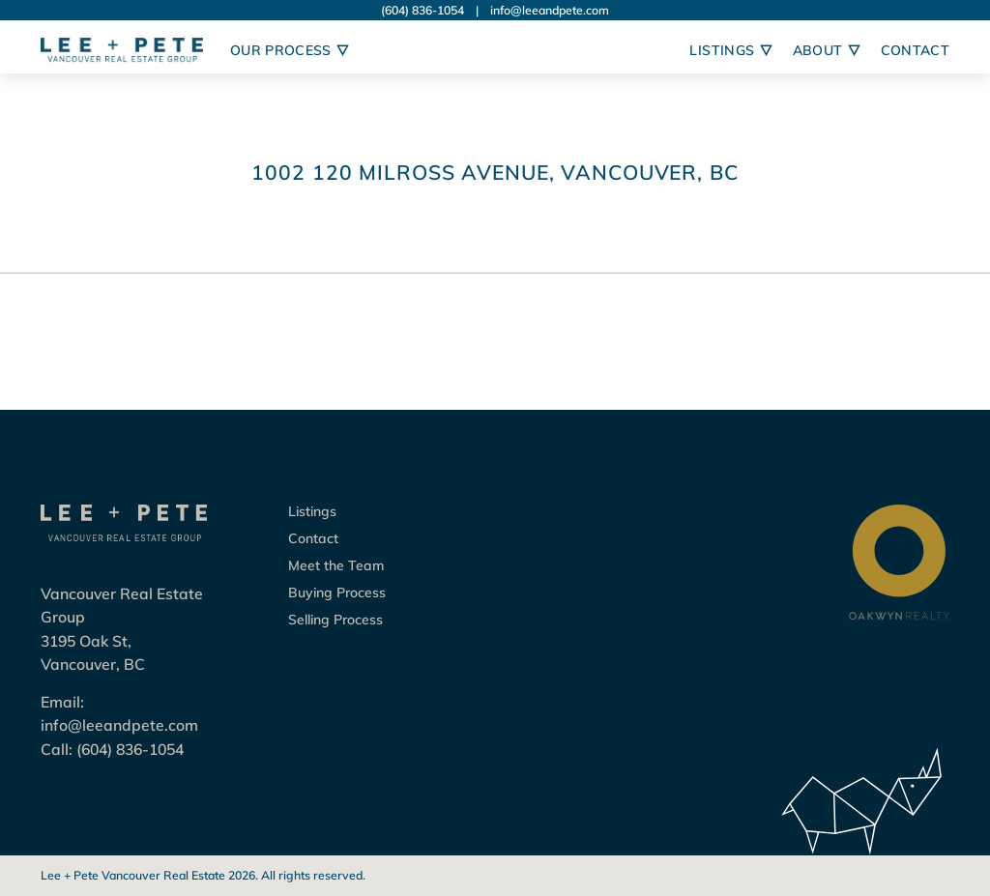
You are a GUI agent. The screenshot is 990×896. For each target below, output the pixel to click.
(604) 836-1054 (422, 10)
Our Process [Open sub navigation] (289, 50)
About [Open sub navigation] (826, 50)
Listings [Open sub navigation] (730, 50)
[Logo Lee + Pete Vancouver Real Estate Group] (122, 51)
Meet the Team (336, 565)
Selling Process (335, 619)
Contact (915, 50)
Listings (312, 511)
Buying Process (337, 592)
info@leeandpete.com (549, 10)
